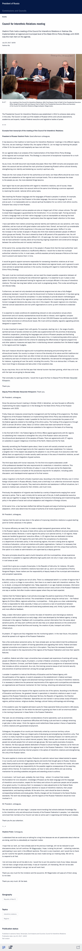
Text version (6, 939)
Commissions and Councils (14, 10)
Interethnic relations (10, 914)
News (18, 934)
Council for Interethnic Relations (56, 934)
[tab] (4, 947)
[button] (76, 76)
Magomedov (36, 848)
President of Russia (10, 3)
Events (4, 17)
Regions (6, 919)
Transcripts (24, 934)
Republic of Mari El (10, 899)
